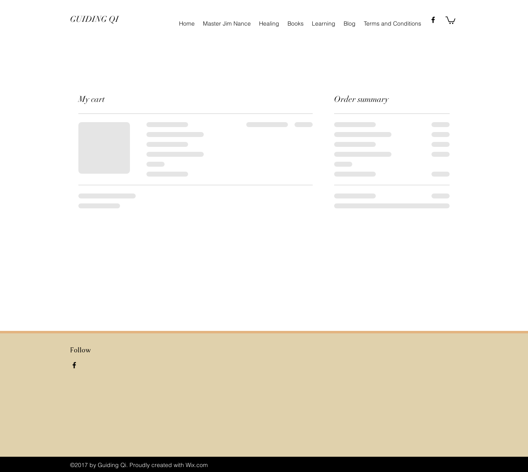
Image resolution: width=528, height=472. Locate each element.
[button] (450, 20)
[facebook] (433, 20)
